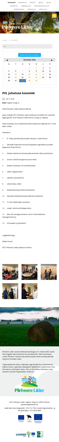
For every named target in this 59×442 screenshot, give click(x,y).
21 (23, 77)
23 (36, 77)
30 (36, 81)
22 (29, 77)
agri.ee (41, 2)
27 (16, 81)
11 (50, 71)
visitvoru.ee (43, 9)
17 (43, 74)
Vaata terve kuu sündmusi (29, 55)
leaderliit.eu (22, 2)
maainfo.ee (14, 6)
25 (50, 77)
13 (16, 74)
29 (29, 81)
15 (29, 74)
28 (23, 81)
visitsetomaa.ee (19, 9)
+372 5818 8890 (35, 410)
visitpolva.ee (31, 9)
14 (23, 74)
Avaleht (4, 40)
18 (50, 74)
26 (9, 81)
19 (9, 77)
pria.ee (48, 2)
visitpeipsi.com (26, 6)
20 (16, 77)
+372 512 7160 (30, 408)
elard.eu (32, 2)
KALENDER (14, 40)
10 (43, 71)
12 (9, 74)
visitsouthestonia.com (41, 6)
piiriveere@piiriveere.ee (29, 404)
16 (36, 74)
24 (43, 77)
